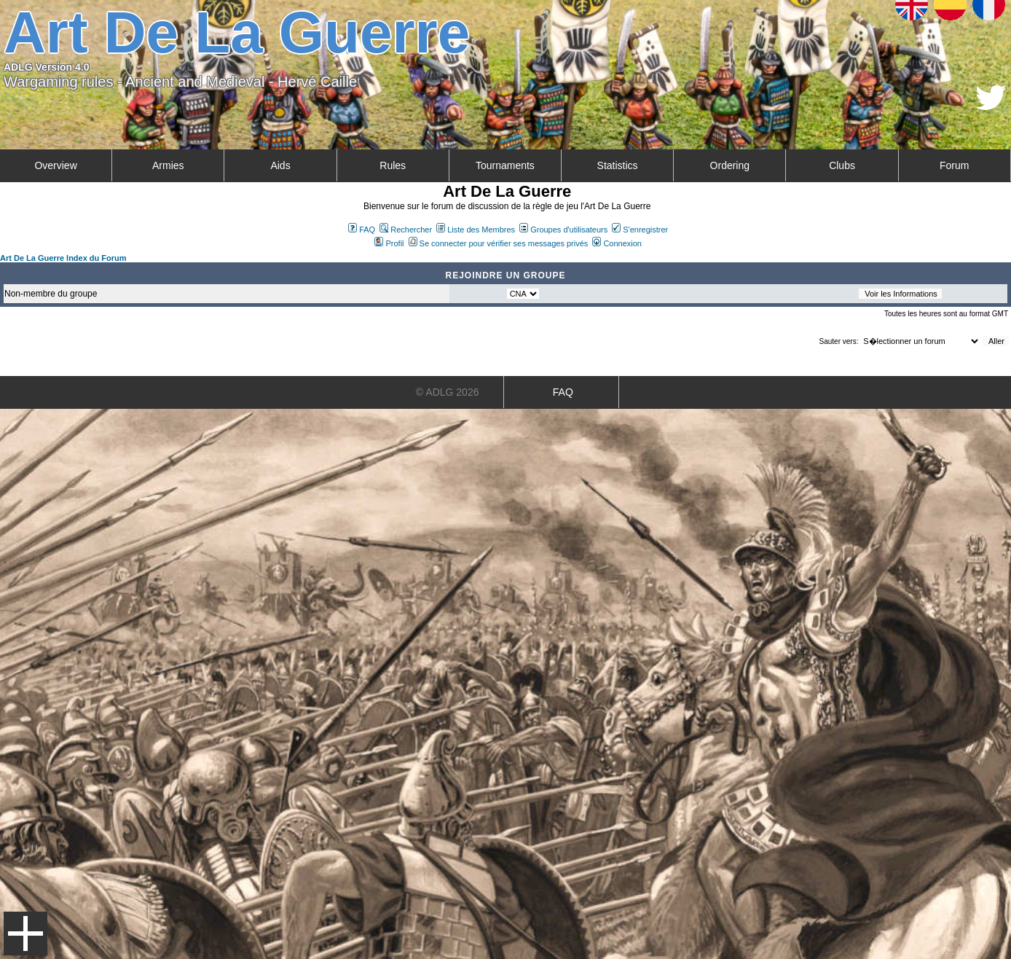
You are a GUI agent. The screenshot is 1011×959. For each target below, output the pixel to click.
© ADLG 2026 (447, 392)
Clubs (842, 165)
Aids (280, 165)
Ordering (730, 165)
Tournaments (505, 165)
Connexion (617, 243)
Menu (25, 933)
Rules (392, 165)
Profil (389, 243)
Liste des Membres (475, 229)
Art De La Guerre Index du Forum (63, 258)
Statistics (617, 165)
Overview (55, 165)
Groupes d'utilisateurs (563, 229)
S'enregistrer (640, 229)
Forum (954, 165)
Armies (168, 165)
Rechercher (405, 229)
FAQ (361, 229)
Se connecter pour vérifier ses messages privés (499, 243)
